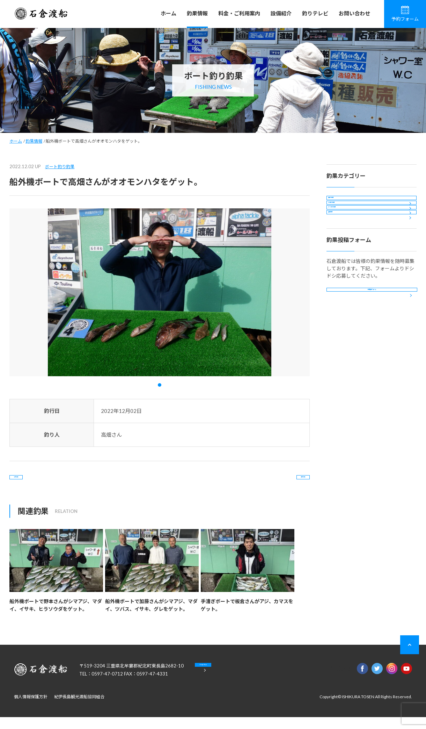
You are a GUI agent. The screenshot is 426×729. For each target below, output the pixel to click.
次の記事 (281, 483)
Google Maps (230, 682)
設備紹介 (281, 13)
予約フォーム (405, 14)
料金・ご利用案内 (239, 13)
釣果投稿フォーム (371, 350)
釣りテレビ (315, 13)
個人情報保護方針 (30, 708)
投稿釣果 (342, 260)
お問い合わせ (354, 13)
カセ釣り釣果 (347, 223)
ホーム (168, 13)
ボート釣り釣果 (59, 166)
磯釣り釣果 (344, 204)
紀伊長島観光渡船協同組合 (79, 708)
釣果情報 (197, 13)
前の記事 (37, 483)
